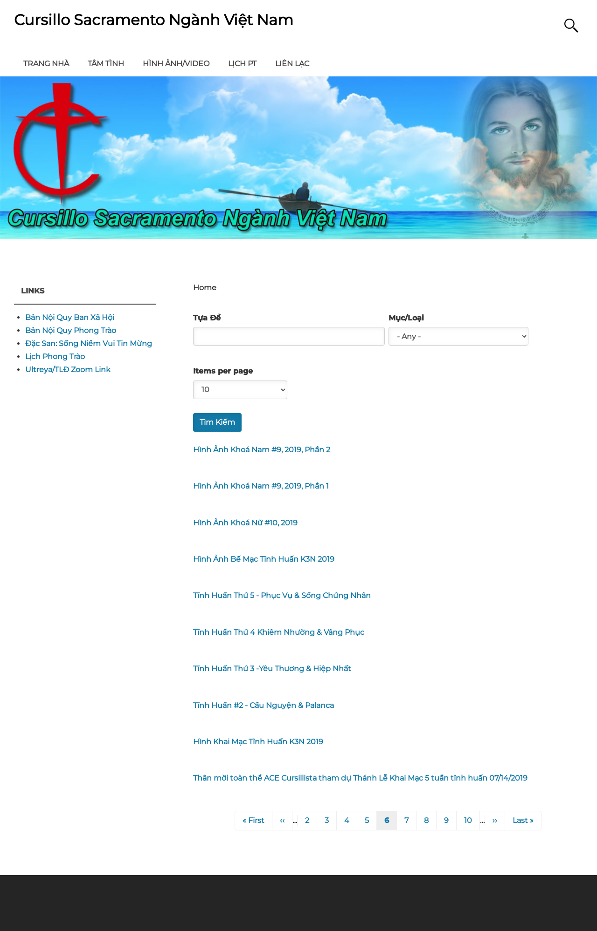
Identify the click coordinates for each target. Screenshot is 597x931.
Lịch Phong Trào (55, 356)
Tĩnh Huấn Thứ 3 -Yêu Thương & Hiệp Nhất (272, 668)
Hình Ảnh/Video (176, 63)
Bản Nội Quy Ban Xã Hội (69, 317)
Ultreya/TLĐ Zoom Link (68, 369)
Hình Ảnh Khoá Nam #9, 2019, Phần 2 (261, 449)
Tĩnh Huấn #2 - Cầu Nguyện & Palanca (263, 705)
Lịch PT (242, 63)
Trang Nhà (46, 63)
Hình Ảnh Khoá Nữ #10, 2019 (245, 522)
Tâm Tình (106, 63)
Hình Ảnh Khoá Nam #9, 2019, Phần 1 (261, 486)
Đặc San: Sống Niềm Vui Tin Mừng (88, 343)
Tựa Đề (207, 318)
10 (471, 820)
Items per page (223, 371)
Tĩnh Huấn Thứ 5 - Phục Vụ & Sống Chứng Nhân (282, 595)
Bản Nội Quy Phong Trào (70, 330)
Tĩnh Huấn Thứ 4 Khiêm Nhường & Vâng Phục (278, 632)
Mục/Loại (406, 318)
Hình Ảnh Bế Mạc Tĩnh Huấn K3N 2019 (263, 559)
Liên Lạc (292, 63)
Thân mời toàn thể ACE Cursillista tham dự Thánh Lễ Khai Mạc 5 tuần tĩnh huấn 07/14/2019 (360, 778)
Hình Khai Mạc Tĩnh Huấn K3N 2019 (258, 741)
